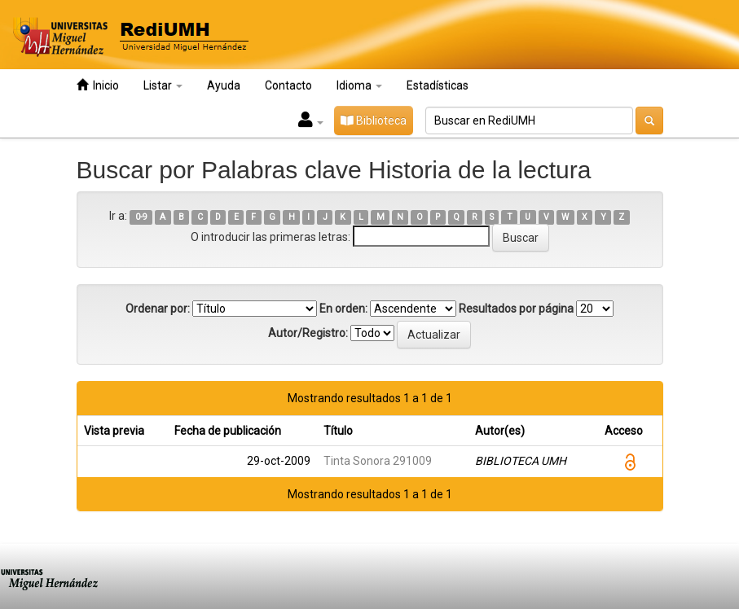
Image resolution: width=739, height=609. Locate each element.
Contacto (288, 85)
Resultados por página (516, 308)
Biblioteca (374, 120)
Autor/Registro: (308, 333)
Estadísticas (437, 85)
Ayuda (223, 85)
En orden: (343, 308)
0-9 (141, 217)
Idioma (359, 85)
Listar (163, 85)
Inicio (98, 85)
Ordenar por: (157, 308)
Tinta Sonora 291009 (377, 460)
